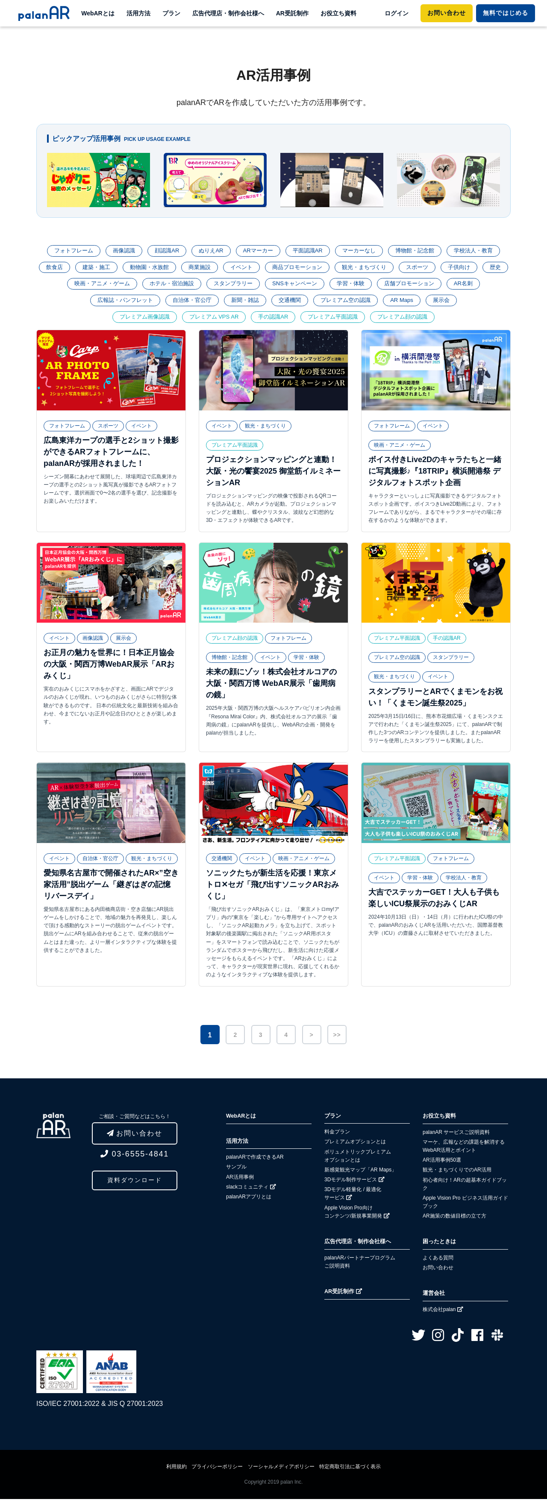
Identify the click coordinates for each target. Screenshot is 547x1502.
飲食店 (60, 268)
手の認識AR (273, 319)
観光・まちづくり (385, 268)
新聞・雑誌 (244, 302)
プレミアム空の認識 (349, 302)
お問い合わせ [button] (134, 1136)
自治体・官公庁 (189, 302)
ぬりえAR (208, 251)
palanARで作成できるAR (255, 1160)
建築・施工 (104, 268)
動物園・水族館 (159, 268)
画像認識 (117, 251)
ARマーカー (257, 251)
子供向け (484, 268)
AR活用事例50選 (442, 1163)
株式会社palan (443, 1312)
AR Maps (408, 302)
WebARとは (98, 13)
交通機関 (291, 302)
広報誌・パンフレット (118, 302)
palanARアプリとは (248, 1200)
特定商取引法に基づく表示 (350, 1470)
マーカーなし (362, 251)
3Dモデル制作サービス (354, 1183)
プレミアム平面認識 (336, 319)
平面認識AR (308, 251)
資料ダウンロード (134, 1183)
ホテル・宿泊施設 (183, 285)
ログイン (397, 13)
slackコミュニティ (251, 1190)
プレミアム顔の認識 (409, 319)
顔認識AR (162, 251)
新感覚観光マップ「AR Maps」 (360, 1173)
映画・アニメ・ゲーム (109, 285)
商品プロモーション (314, 268)
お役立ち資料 (338, 13)
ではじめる (505, 12)
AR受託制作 (292, 13)
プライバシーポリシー (217, 1470)
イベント (256, 268)
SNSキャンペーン (312, 285)
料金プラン (337, 1135)
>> (337, 1037)
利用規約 (176, 1470)
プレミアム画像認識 (138, 319)
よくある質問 (438, 1261)
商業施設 (212, 268)
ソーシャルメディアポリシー (281, 1470)
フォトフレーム (64, 251)
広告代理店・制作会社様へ (228, 13)
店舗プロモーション (432, 285)
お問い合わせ (446, 12)
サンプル (236, 1170)
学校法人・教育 (482, 251)
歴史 (54, 285)
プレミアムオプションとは (355, 1145)
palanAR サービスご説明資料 (456, 1135)
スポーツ (440, 268)
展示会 (450, 302)
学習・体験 (371, 285)
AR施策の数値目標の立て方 (454, 1219)
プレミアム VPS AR (210, 319)
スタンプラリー (247, 285)
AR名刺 (489, 285)
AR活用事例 (240, 1180)
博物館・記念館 (421, 251)
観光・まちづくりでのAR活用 (457, 1173)
